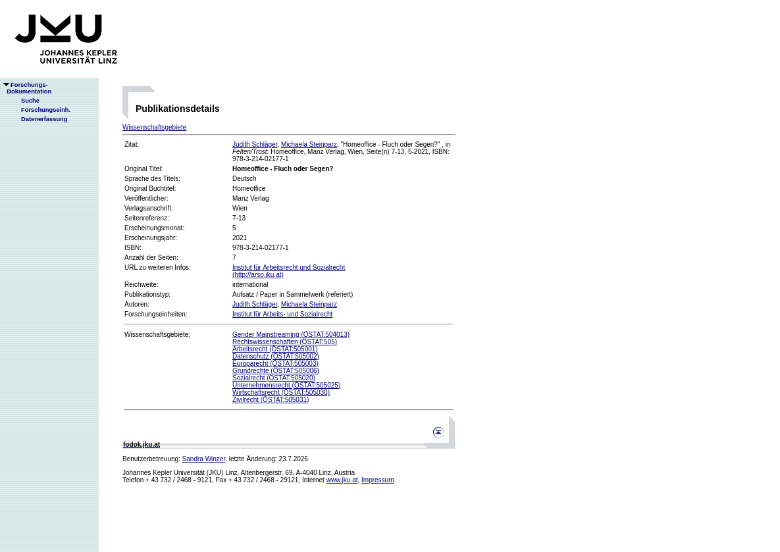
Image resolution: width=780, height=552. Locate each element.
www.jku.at (342, 480)
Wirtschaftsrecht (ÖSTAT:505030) (281, 392)
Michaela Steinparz (309, 144)
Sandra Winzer (204, 459)
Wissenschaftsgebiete (154, 127)
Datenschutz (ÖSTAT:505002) (275, 356)
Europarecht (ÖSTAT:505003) (275, 363)
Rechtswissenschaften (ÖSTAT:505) (284, 341)
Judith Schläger (254, 144)
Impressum (377, 480)
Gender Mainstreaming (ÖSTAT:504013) (291, 334)
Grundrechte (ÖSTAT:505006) (275, 370)
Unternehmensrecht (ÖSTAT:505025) (286, 385)
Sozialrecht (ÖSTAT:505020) (273, 378)
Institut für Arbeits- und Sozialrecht (282, 314)
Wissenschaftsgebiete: (157, 334)
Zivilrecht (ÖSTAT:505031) (270, 399)
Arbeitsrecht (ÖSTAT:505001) (275, 349)
